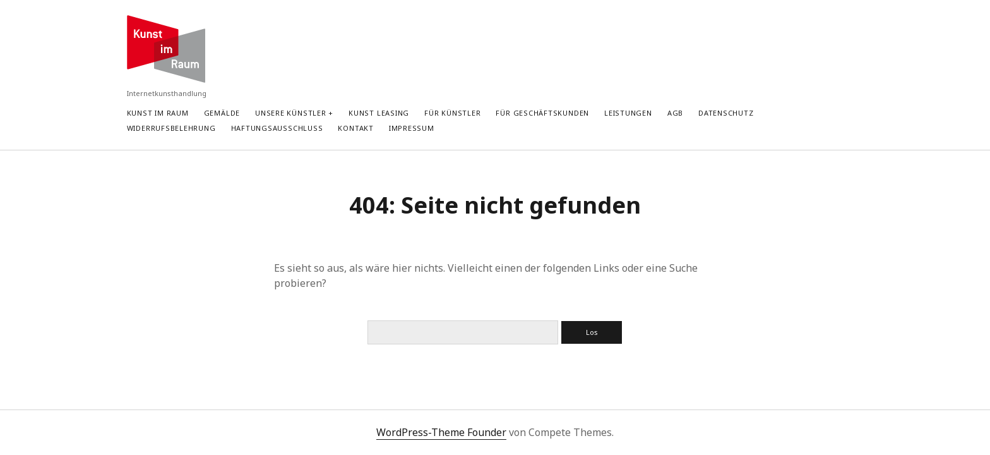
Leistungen (628, 113)
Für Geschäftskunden (542, 113)
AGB (675, 113)
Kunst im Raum (158, 113)
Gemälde (222, 113)
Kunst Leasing (379, 113)
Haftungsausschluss (277, 128)
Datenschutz (725, 113)
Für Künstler (452, 113)
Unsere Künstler (290, 113)
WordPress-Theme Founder (441, 432)
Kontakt (355, 128)
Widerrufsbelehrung (171, 128)
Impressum (411, 128)
